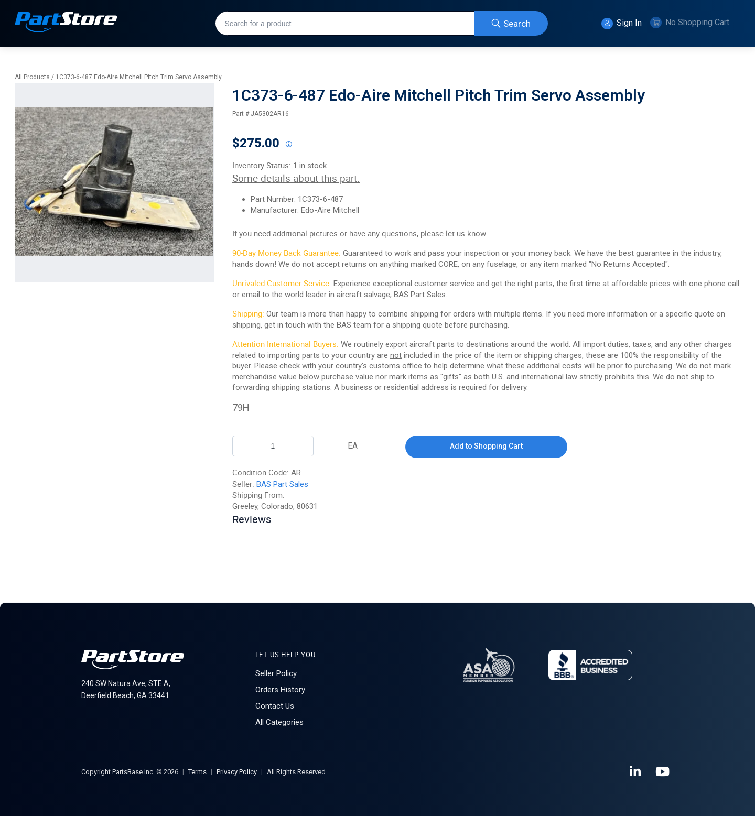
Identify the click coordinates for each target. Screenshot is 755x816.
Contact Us (274, 706)
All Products (32, 77)
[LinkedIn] (635, 771)
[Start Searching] (511, 23)
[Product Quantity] (273, 446)
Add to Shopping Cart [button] (486, 446)
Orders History (280, 689)
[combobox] (381, 23)
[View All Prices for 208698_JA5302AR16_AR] (288, 144)
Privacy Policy (237, 772)
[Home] (66, 23)
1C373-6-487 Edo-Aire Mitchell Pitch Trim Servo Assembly (139, 77)
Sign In (621, 23)
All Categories (279, 722)
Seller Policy (276, 673)
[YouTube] (663, 771)
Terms (197, 772)
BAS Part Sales (282, 484)
